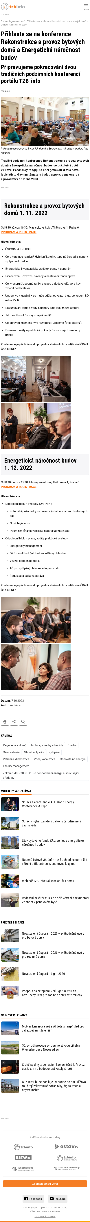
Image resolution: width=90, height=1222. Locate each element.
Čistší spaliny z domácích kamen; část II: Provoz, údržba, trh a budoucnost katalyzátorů (53, 1066)
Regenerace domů (17, 21)
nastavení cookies (45, 1216)
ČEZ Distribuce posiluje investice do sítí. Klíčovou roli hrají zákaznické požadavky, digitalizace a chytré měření (54, 1086)
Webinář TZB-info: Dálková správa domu (48, 881)
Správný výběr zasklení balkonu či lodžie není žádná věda (51, 823)
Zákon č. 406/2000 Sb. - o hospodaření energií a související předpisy (41, 775)
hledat (23, 721)
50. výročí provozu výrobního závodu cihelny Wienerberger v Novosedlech (51, 1047)
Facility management (16, 766)
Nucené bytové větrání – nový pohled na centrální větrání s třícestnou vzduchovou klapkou (54, 862)
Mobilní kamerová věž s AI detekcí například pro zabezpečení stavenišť (53, 1028)
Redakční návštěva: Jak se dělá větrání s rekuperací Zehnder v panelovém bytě (55, 900)
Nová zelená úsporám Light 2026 (43, 974)
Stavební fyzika (34, 752)
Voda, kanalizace (44, 759)
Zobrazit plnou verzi (45, 1183)
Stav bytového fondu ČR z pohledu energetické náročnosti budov (53, 842)
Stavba (4, 21)
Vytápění (54, 752)
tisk (5, 721)
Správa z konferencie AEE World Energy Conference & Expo (48, 804)
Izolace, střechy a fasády (47, 745)
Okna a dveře (11, 752)
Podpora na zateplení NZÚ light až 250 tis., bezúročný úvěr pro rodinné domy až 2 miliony (52, 993)
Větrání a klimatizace (16, 759)
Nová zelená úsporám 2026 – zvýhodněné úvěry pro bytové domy (53, 935)
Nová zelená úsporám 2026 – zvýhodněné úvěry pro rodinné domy (53, 954)
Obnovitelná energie (73, 759)
